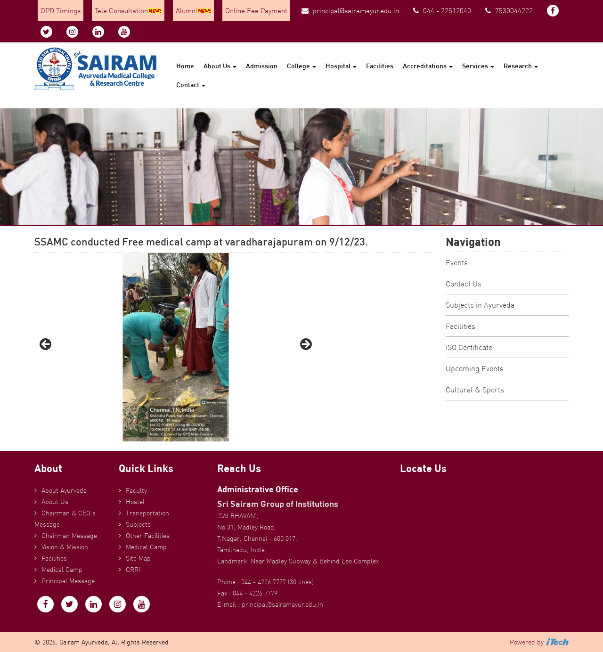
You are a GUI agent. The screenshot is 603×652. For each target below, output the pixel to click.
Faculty (136, 490)
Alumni (193, 10)
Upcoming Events (475, 368)
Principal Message (68, 581)
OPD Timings (61, 10)
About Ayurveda (64, 490)
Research (521, 66)
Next (305, 345)
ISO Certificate (469, 347)
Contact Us (463, 283)
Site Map (138, 558)
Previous (46, 345)
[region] (175, 347)
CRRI (133, 569)
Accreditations (428, 66)
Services (478, 66)
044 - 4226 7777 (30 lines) (277, 582)
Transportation (147, 513)
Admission (261, 66)
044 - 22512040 (442, 10)
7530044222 (509, 10)
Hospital (341, 66)
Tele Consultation (128, 10)
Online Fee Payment (256, 10)
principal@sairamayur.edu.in (350, 10)
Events (457, 262)
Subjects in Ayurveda (480, 305)
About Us (220, 66)
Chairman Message (69, 535)
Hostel (135, 501)
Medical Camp (61, 569)
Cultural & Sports (475, 389)
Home (185, 66)
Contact (190, 85)
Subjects (138, 524)
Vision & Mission (64, 547)
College (301, 66)
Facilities (379, 66)
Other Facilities (148, 535)
